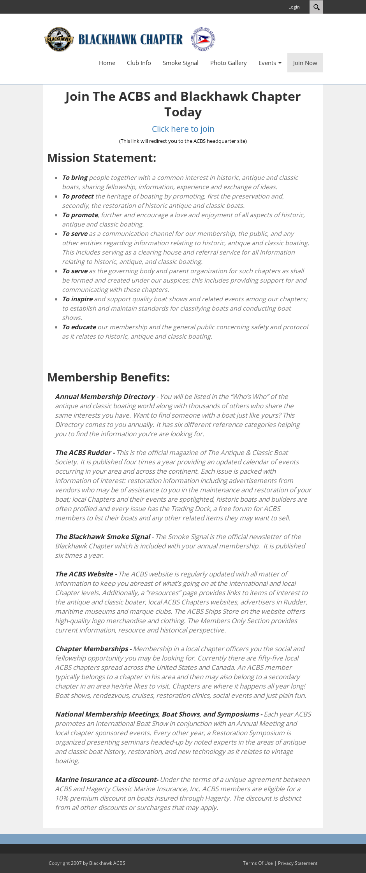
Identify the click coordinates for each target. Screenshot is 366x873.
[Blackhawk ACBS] (130, 38)
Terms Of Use (258, 863)
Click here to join (183, 128)
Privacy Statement (297, 863)
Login (294, 7)
